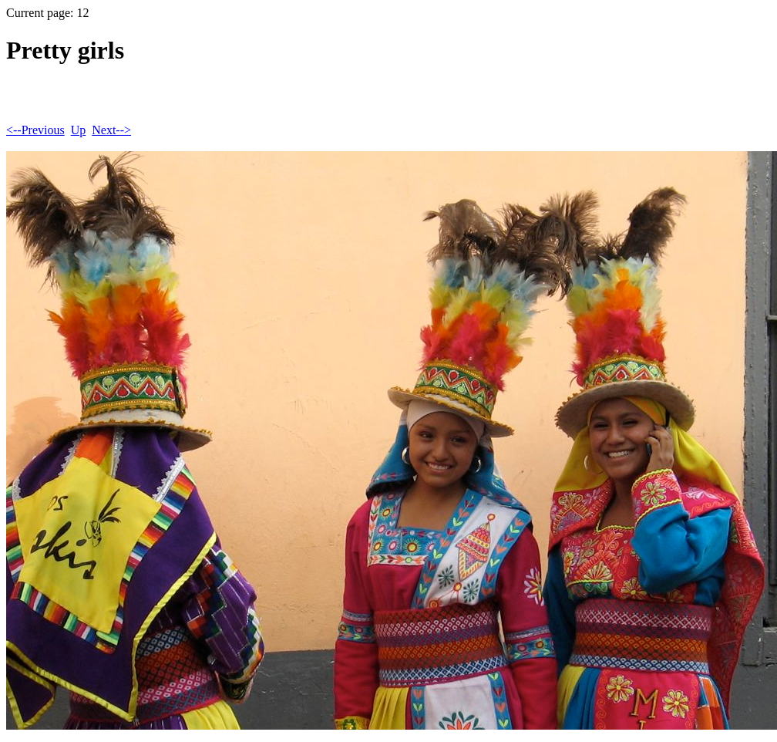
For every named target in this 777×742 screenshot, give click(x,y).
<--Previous (35, 130)
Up (78, 130)
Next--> (111, 130)
